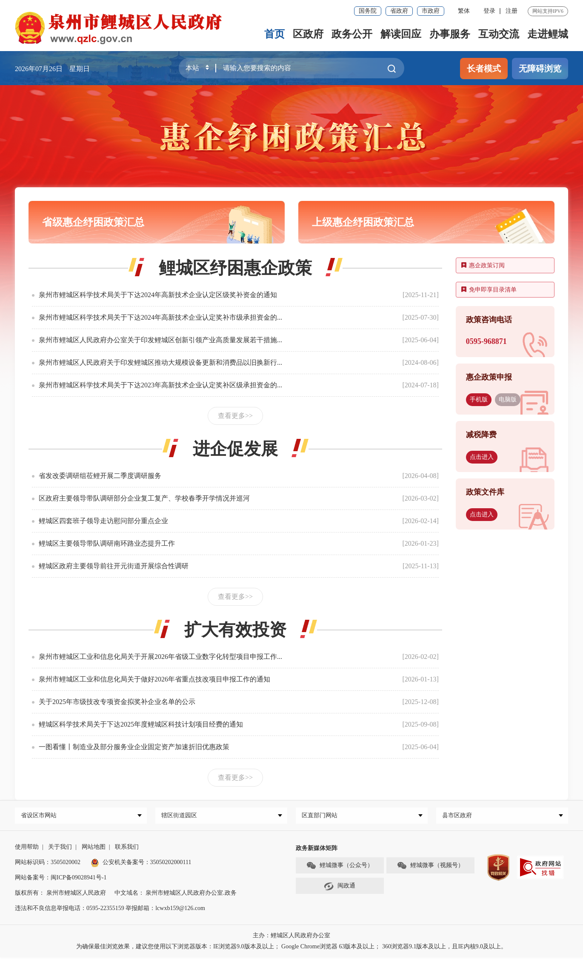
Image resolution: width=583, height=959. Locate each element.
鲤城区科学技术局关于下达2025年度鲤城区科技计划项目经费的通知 (141, 724)
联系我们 (127, 848)
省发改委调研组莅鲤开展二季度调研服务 (100, 475)
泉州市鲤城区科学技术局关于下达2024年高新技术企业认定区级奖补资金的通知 (158, 294)
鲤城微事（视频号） (430, 867)
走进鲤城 (547, 34)
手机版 (479, 399)
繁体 (464, 11)
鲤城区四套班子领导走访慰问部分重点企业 (103, 520)
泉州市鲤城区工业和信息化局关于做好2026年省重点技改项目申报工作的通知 (154, 679)
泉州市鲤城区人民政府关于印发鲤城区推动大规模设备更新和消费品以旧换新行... (160, 362)
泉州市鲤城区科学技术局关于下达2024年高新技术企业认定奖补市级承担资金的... (160, 317)
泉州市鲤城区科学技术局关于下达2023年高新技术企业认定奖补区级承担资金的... (160, 385)
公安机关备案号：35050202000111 (141, 864)
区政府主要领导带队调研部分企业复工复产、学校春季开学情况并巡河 (144, 498)
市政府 (431, 11)
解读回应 (400, 34)
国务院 (368, 11)
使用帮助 (27, 848)
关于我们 (60, 848)
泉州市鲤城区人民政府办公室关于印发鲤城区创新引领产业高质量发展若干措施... (160, 340)
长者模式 (484, 68)
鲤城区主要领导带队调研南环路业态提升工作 (107, 543)
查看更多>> (235, 415)
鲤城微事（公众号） (339, 867)
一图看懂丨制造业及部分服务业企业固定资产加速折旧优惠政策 (134, 746)
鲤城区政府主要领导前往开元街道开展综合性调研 (114, 566)
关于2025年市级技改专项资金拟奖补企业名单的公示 (117, 701)
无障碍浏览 (540, 68)
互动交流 (498, 34)
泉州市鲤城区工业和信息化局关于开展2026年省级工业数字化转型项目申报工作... (160, 656)
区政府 (308, 34)
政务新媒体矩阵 (316, 850)
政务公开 (352, 34)
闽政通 (339, 888)
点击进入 (482, 457)
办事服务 (449, 34)
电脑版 (508, 399)
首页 (274, 34)
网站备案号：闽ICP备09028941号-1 (60, 879)
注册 (511, 11)
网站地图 (94, 848)
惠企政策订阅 (483, 265)
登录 (489, 11)
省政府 (399, 11)
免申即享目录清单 (489, 289)
